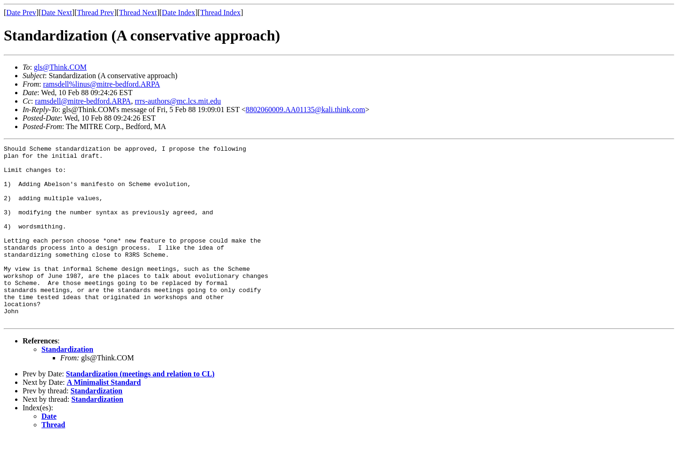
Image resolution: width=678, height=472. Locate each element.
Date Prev (21, 12)
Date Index (178, 12)
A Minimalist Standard (104, 418)
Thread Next (138, 12)
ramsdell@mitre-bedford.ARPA (83, 101)
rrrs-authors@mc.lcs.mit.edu (178, 101)
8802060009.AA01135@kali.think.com (305, 110)
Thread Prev (95, 12)
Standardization (67, 385)
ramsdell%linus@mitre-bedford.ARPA (101, 84)
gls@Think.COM (60, 67)
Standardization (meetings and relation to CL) (140, 409)
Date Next (56, 12)
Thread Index (220, 12)
